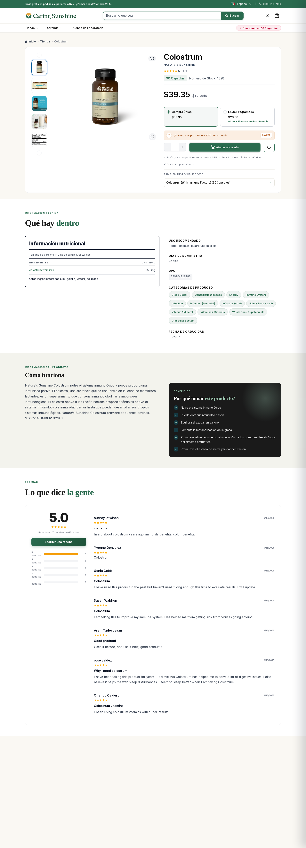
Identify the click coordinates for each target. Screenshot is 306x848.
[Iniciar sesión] (267, 16)
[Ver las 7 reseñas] (219, 71)
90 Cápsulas (175, 78)
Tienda (30, 28)
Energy (233, 294)
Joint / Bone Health (261, 303)
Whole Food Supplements (248, 312)
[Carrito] (277, 16)
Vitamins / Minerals (212, 312)
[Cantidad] (175, 147)
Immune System (256, 294)
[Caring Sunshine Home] (55, 15)
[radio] (191, 117)
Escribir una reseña (58, 541)
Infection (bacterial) (202, 303)
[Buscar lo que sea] (162, 16)
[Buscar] (232, 16)
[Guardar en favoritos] (269, 147)
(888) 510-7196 (270, 3)
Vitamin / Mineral (182, 312)
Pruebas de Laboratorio (87, 28)
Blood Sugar (179, 294)
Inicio (30, 41)
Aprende (53, 28)
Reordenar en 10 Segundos (258, 28)
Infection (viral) (232, 303)
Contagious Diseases (208, 294)
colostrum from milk (41, 270)
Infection (177, 303)
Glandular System (183, 320)
